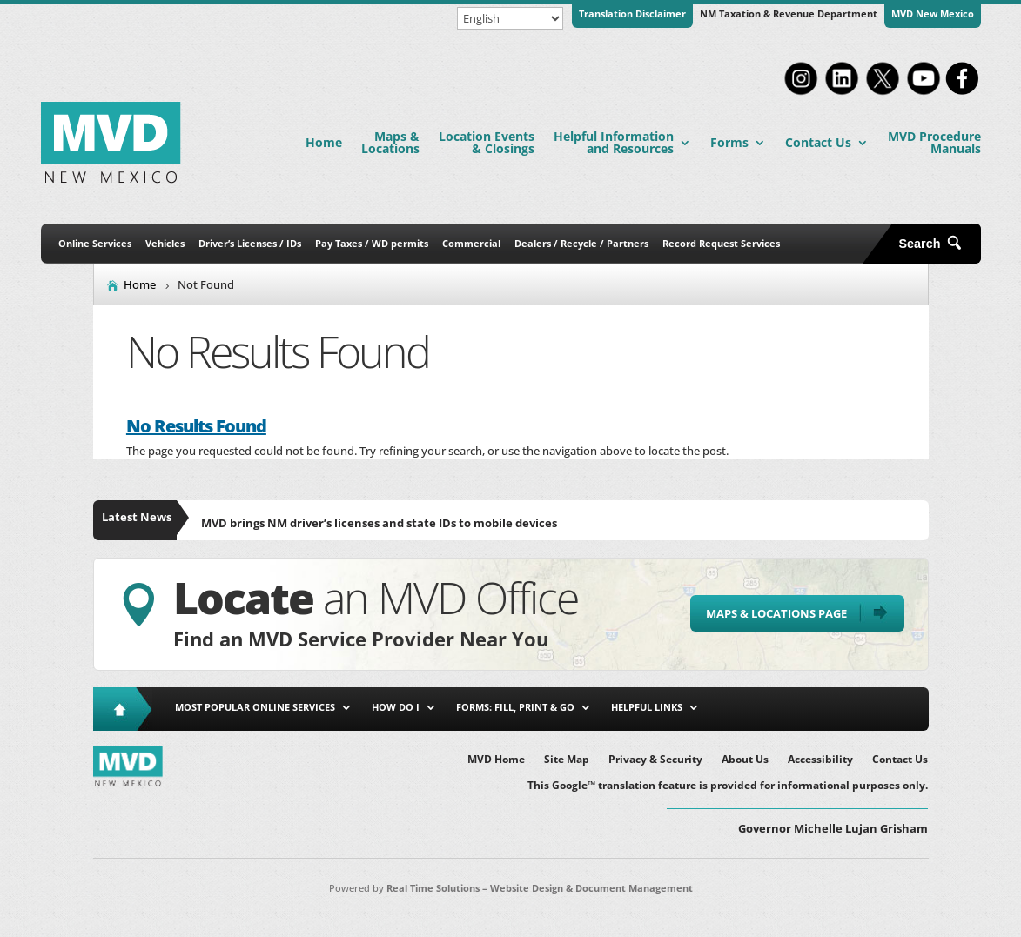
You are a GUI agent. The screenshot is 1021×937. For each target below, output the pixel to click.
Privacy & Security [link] (655, 759)
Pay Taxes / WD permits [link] (371, 243)
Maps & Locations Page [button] (776, 613)
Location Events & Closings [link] (486, 142)
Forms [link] (729, 142)
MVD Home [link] (496, 759)
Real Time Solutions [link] (433, 887)
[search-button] (936, 244)
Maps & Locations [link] (390, 142)
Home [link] (324, 142)
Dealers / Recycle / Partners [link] (581, 243)
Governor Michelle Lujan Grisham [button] (833, 828)
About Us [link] (745, 759)
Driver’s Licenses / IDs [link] (249, 243)
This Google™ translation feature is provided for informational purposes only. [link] (727, 786)
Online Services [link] (94, 243)
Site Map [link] (566, 759)
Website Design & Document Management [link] (591, 887)
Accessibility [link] (820, 759)
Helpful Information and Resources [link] (614, 142)
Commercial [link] (471, 243)
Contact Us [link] (818, 142)
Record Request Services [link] (721, 243)
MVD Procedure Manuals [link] (934, 142)
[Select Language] (510, 18)
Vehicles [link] (165, 243)
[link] (801, 93)
